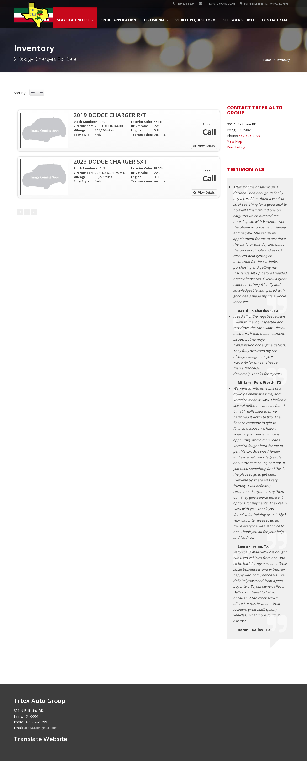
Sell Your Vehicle (239, 20)
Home (45, 20)
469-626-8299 (183, 3)
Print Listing (236, 147)
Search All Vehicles (75, 20)
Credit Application (118, 20)
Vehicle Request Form (195, 20)
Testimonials (155, 20)
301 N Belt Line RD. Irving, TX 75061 (265, 3)
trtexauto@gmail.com (217, 3)
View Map (234, 141)
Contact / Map (276, 20)
